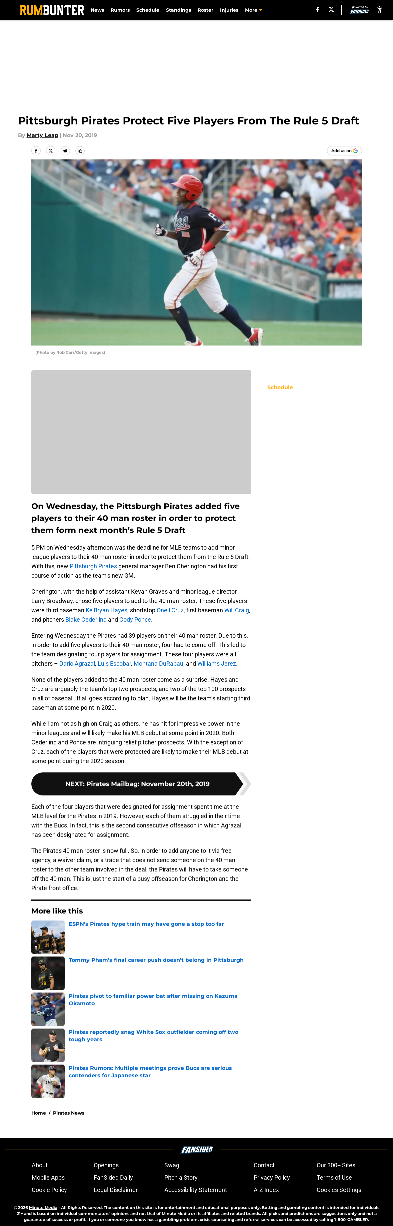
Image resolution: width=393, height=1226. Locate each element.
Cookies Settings (339, 1189)
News (97, 10)
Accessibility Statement (195, 1189)
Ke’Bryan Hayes (106, 610)
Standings (178, 10)
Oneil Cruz (170, 610)
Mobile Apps (48, 1177)
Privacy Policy (272, 1177)
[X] (331, 9)
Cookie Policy (49, 1189)
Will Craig (236, 610)
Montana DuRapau (158, 663)
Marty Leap (42, 135)
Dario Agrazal (77, 663)
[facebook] (317, 9)
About (40, 1165)
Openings (106, 1165)
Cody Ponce (135, 619)
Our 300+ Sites (336, 1165)
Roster (205, 10)
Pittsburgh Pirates (93, 566)
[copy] (80, 150)
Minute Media (43, 1207)
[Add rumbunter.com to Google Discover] (344, 150)
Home (38, 1113)
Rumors (120, 10)
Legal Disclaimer (116, 1189)
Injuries (229, 10)
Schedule (147, 10)
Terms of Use (334, 1177)
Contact (264, 1165)
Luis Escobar (114, 663)
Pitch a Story (181, 1177)
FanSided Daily (113, 1177)
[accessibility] (379, 9)
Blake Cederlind (86, 619)
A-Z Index (266, 1189)
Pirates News (68, 1113)
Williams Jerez (216, 663)
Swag (171, 1165)
